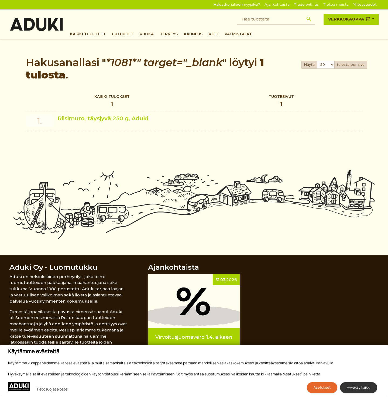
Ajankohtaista (277, 4)
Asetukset (322, 387)
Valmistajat (238, 34)
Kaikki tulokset (112, 101)
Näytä (309, 64)
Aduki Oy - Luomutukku (53, 267)
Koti (213, 34)
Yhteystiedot (365, 4)
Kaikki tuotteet (88, 34)
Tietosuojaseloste (51, 389)
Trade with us (306, 4)
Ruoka (147, 34)
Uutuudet (122, 34)
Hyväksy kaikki (358, 387)
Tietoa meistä (336, 4)
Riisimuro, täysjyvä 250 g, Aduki (103, 118)
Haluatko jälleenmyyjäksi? (236, 4)
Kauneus (193, 34)
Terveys (169, 34)
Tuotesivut (281, 101)
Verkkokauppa (349, 19)
